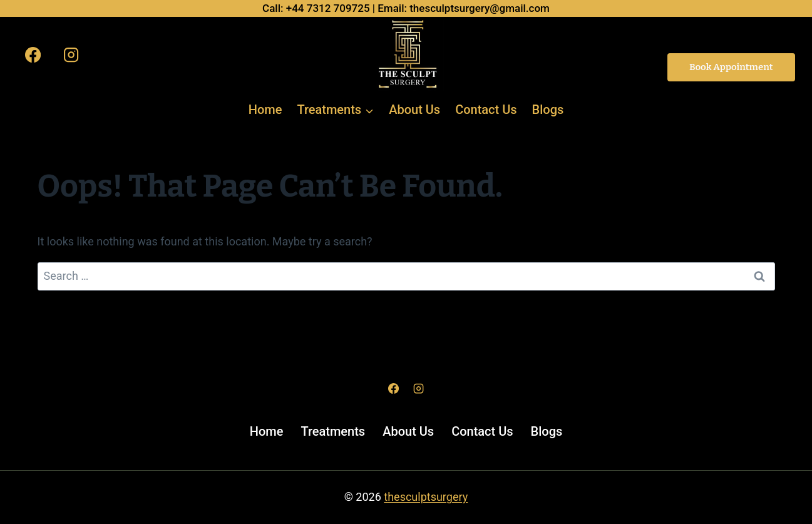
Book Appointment (731, 67)
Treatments (333, 431)
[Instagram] (70, 54)
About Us (414, 109)
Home (265, 109)
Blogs (548, 109)
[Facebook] (33, 54)
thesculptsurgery (426, 496)
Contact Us (485, 109)
